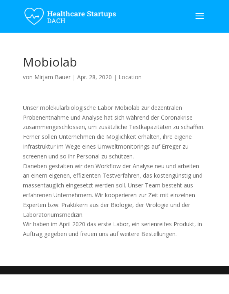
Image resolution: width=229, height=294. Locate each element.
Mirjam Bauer (52, 77)
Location (130, 77)
